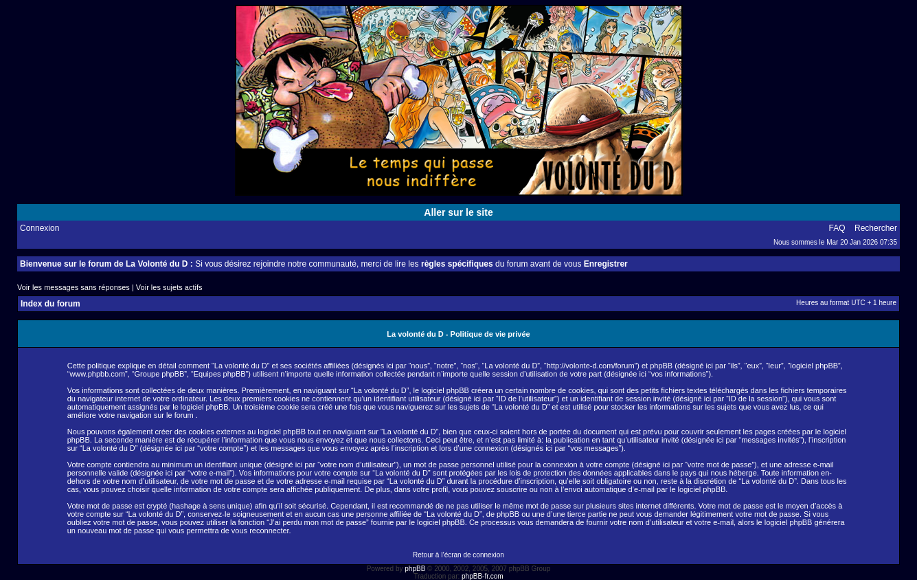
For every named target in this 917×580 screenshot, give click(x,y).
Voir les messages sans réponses (73, 287)
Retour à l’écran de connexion (458, 555)
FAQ (837, 228)
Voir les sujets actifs (169, 287)
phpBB (415, 568)
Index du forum (50, 304)
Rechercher (875, 228)
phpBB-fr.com (482, 576)
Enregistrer (606, 264)
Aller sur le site (458, 212)
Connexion (39, 228)
